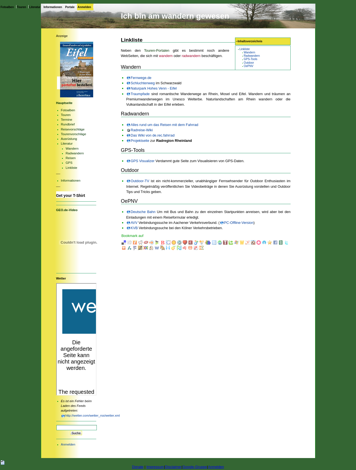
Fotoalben (7, 7)
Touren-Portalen (156, 50)
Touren (21, 7)
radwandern (191, 56)
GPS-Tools (250, 59)
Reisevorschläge (73, 129)
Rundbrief (68, 124)
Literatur (35, 7)
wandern (166, 56)
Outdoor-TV (140, 181)
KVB (134, 228)
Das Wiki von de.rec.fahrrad (153, 135)
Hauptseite (64, 103)
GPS (69, 162)
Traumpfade (140, 94)
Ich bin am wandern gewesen (175, 16)
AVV (134, 223)
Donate (138, 467)
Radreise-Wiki (142, 130)
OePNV (248, 66)
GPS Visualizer (143, 161)
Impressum (155, 467)
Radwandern (252, 55)
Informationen (53, 7)
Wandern (249, 52)
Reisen (71, 158)
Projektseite (140, 140)
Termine (66, 119)
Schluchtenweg (143, 83)
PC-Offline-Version (239, 223)
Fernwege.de (141, 78)
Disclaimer (173, 467)
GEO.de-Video (67, 210)
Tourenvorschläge (73, 134)
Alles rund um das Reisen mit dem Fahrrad (164, 125)
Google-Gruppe (194, 467)
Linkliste (244, 49)
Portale (70, 7)
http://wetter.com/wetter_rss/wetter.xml (92, 415)
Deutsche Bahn (143, 212)
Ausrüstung (69, 138)
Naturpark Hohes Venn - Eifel (154, 88)
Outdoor (249, 62)
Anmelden (84, 7)
